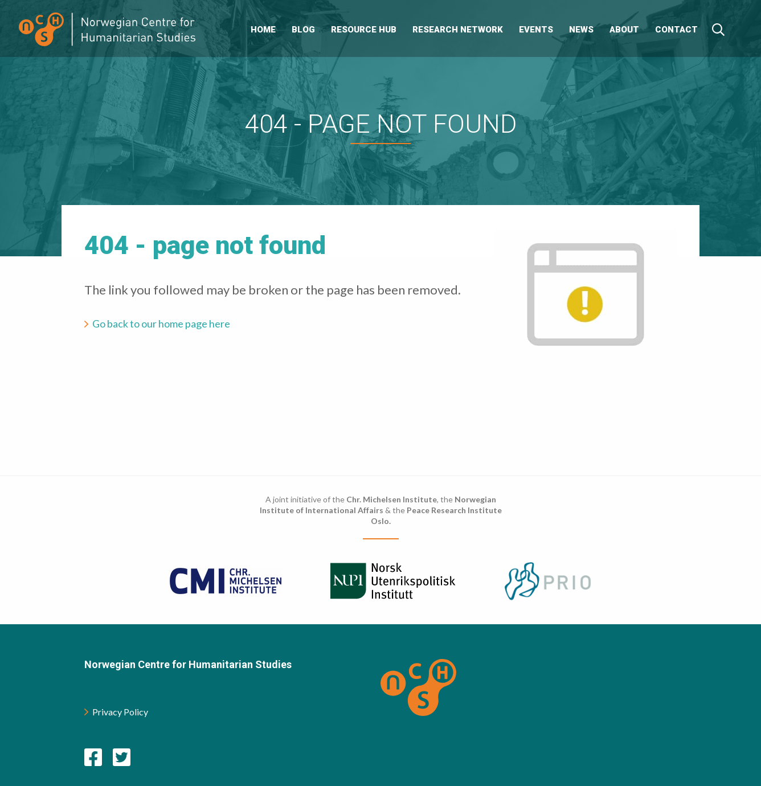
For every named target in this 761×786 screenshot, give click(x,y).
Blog (303, 29)
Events (536, 29)
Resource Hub (363, 29)
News (581, 29)
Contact (676, 29)
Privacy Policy (116, 711)
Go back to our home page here (161, 323)
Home (263, 29)
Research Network (457, 29)
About (624, 29)
